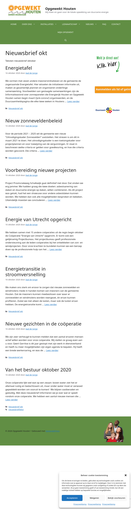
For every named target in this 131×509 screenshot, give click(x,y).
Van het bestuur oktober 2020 (38, 369)
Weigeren (94, 498)
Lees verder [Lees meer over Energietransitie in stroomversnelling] (50, 304)
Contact (116, 24)
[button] (125, 475)
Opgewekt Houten (60, 8)
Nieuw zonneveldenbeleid (33, 120)
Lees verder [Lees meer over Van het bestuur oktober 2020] (11, 399)
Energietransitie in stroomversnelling (25, 272)
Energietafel (18, 68)
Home (14, 24)
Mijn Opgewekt (65, 32)
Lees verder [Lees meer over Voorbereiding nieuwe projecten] (54, 200)
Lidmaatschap (72, 24)
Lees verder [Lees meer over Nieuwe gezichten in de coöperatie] (52, 350)
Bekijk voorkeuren (116, 498)
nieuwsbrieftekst (16, 409)
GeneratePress (52, 431)
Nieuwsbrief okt (15, 108)
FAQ (104, 24)
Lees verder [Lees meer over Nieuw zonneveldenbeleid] (46, 150)
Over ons (30, 24)
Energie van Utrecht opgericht (38, 219)
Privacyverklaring (80, 504)
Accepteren (72, 498)
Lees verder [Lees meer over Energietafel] (73, 101)
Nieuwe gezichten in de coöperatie (43, 324)
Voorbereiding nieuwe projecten (40, 170)
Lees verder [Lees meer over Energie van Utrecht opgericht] (56, 249)
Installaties (50, 24)
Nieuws (93, 24)
